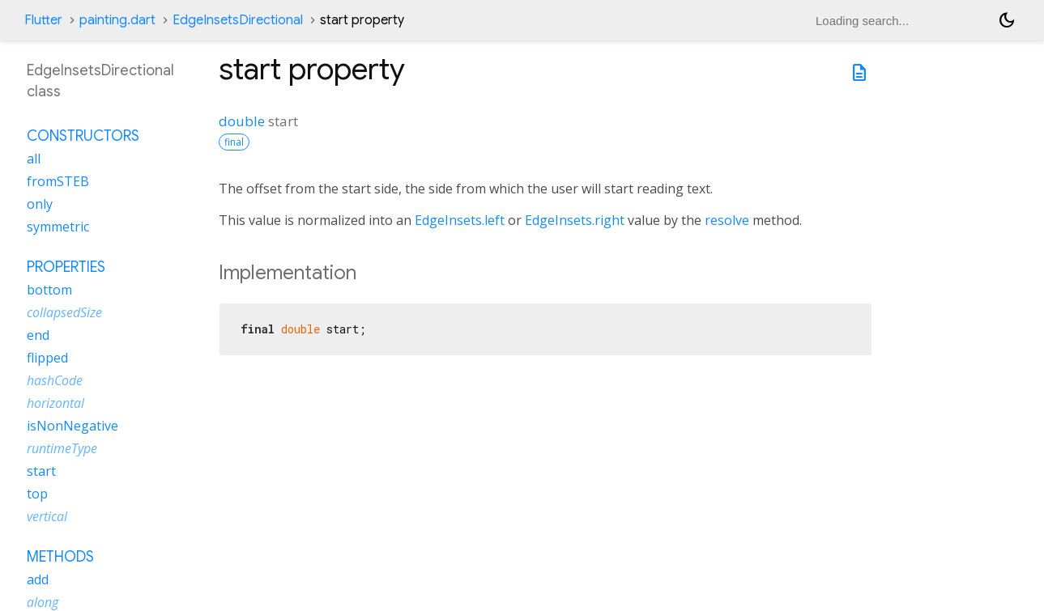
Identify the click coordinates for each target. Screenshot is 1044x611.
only (40, 204)
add (38, 579)
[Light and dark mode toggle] (1007, 20)
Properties (66, 267)
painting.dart (117, 20)
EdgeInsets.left (460, 220)
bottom (49, 290)
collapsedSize (64, 312)
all (33, 159)
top (37, 494)
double (242, 121)
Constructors (83, 136)
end (38, 335)
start (41, 471)
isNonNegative (72, 426)
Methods (60, 557)
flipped (47, 358)
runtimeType (62, 448)
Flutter (43, 20)
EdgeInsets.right (574, 220)
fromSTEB (58, 181)
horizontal (55, 403)
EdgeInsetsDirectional (238, 20)
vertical (47, 516)
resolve (727, 220)
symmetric (58, 226)
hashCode (55, 380)
